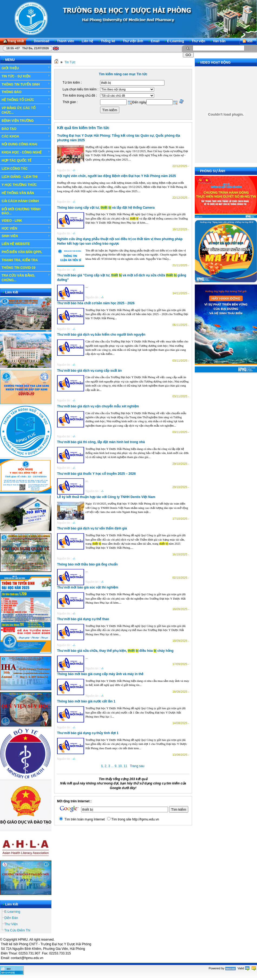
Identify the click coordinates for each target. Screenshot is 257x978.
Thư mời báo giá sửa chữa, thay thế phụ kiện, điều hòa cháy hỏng (115, 651)
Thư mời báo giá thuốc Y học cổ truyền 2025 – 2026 (96, 474)
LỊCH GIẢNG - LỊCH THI (26, 176)
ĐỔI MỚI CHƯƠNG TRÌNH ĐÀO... (21, 211)
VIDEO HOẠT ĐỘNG (215, 62)
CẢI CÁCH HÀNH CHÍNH (20, 201)
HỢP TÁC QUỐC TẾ (26, 160)
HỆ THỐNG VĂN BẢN (26, 193)
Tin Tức (69, 62)
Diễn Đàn (11, 918)
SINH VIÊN (26, 236)
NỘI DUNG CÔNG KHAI (19, 144)
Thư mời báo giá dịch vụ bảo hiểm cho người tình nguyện (101, 334)
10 (120, 766)
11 (125, 766)
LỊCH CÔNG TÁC (26, 168)
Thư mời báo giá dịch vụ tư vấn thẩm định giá (92, 528)
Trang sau (137, 766)
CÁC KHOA (26, 136)
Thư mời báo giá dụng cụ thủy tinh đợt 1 (87, 733)
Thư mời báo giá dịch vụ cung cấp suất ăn (89, 370)
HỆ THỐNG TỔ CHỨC (26, 99)
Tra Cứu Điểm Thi (17, 930)
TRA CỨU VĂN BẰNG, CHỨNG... (26, 277)
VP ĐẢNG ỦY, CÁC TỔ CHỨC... (26, 110)
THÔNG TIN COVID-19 (18, 268)
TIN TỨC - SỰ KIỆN (26, 76)
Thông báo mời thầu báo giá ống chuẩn (87, 564)
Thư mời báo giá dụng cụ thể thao (83, 619)
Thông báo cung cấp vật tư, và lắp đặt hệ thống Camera (106, 208)
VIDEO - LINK (26, 221)
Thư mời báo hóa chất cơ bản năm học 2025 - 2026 (95, 303)
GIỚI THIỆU (26, 68)
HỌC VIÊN (26, 228)
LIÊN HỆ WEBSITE (16, 244)
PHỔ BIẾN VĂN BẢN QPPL (22, 252)
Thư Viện (11, 924)
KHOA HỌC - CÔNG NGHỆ (26, 152)
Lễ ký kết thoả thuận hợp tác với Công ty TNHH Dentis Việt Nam (106, 497)
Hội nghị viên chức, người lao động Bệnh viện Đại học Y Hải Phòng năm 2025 (116, 176)
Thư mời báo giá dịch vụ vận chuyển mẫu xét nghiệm (98, 406)
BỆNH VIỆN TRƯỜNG (26, 120)
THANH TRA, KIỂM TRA (20, 260)
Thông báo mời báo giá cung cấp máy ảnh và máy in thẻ (100, 674)
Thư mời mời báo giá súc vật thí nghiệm (87, 587)
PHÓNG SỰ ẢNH (212, 171)
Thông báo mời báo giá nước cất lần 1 (86, 701)
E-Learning (12, 912)
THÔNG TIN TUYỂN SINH (26, 84)
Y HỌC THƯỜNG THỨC (19, 185)
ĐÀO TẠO (26, 128)
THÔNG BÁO (26, 92)
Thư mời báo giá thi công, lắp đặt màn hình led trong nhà (101, 442)
